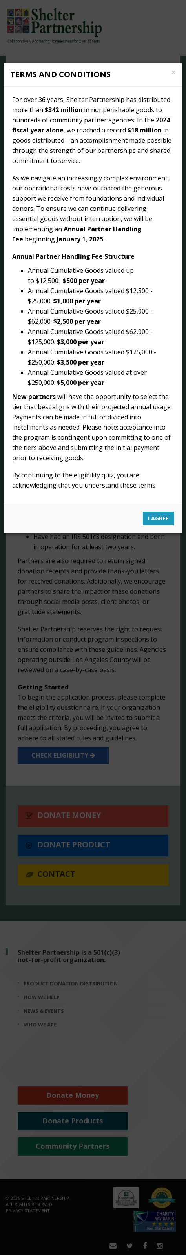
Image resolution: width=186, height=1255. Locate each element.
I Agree (158, 518)
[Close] (173, 72)
